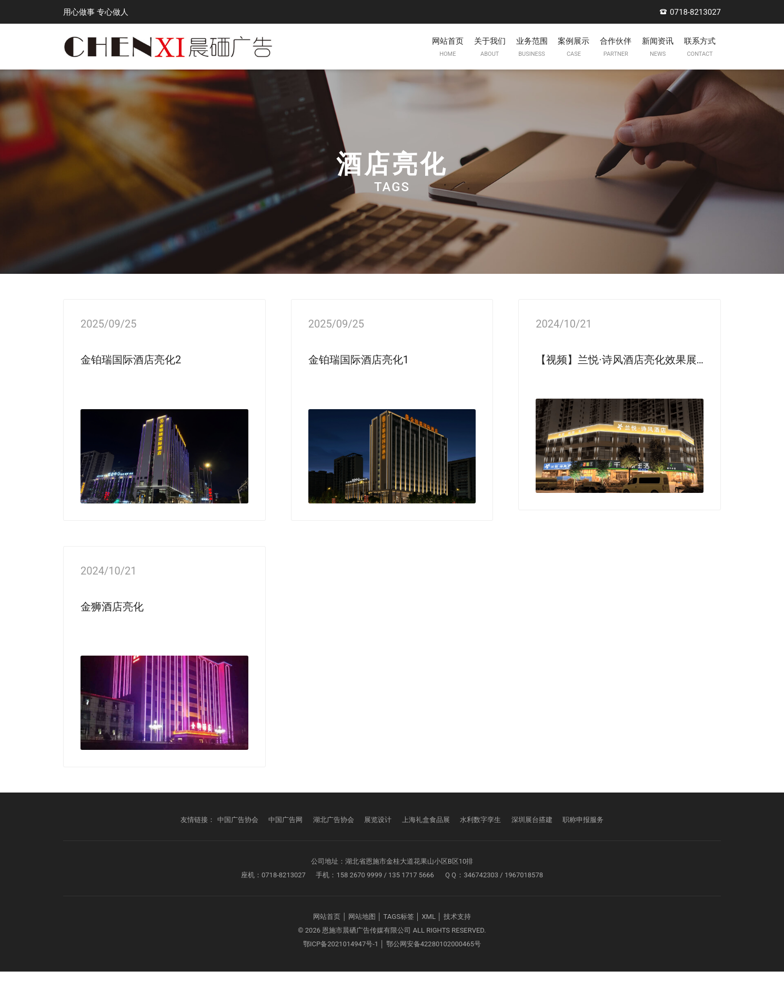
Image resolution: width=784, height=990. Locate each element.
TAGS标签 (399, 935)
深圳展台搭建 (531, 838)
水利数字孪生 (480, 838)
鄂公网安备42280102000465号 (433, 962)
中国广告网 (285, 838)
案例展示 (529, 56)
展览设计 (377, 838)
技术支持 (457, 935)
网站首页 (365, 56)
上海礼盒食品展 (426, 838)
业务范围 (474, 56)
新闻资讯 (639, 56)
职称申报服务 (583, 838)
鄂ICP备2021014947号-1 (340, 962)
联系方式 (693, 56)
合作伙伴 (584, 56)
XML (428, 935)
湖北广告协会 (333, 838)
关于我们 (420, 56)
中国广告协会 (237, 838)
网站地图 (362, 935)
